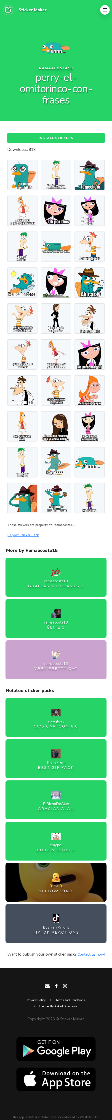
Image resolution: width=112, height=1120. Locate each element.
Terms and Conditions (70, 1000)
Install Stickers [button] (56, 138)
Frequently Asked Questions (58, 1006)
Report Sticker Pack (24, 535)
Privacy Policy (36, 1000)
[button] (105, 10)
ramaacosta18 (56, 68)
